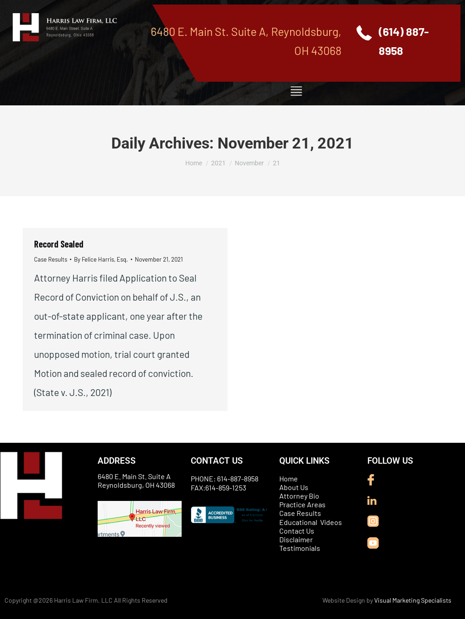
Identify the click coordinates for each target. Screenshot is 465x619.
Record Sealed (59, 243)
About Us (293, 487)
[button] (296, 91)
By (101, 259)
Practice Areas (302, 504)
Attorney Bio (299, 495)
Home (288, 478)
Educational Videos (310, 522)
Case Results (50, 259)
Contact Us (296, 530)
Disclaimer (296, 539)
